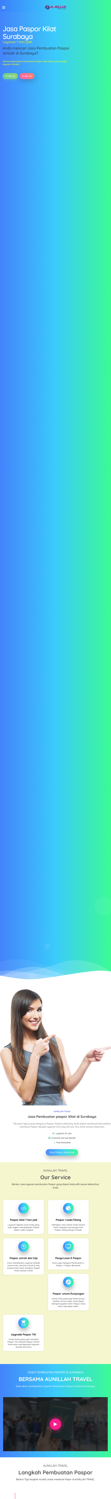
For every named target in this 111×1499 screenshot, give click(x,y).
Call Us (26, 81)
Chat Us (9, 81)
